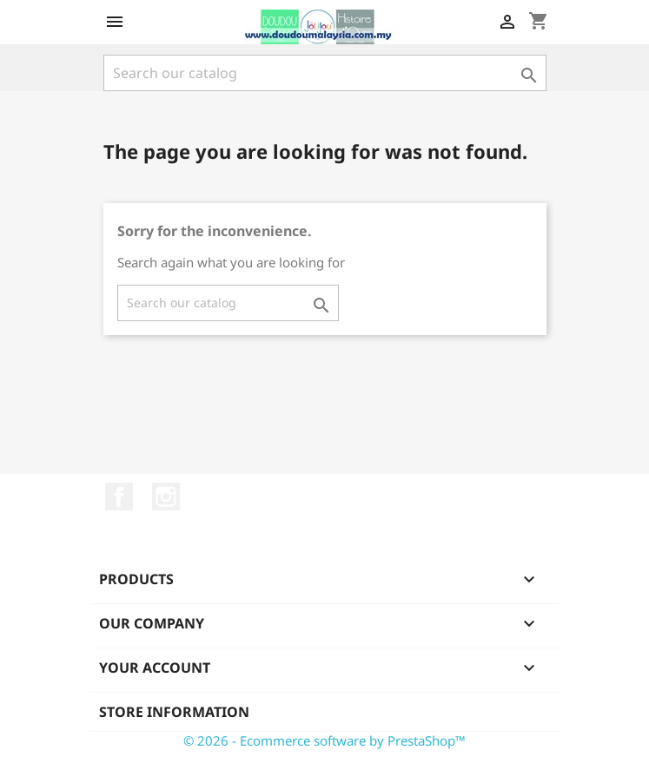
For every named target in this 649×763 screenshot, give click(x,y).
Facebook (119, 496)
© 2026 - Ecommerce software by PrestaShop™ (324, 740)
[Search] (324, 73)
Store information (174, 711)
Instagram (166, 496)
